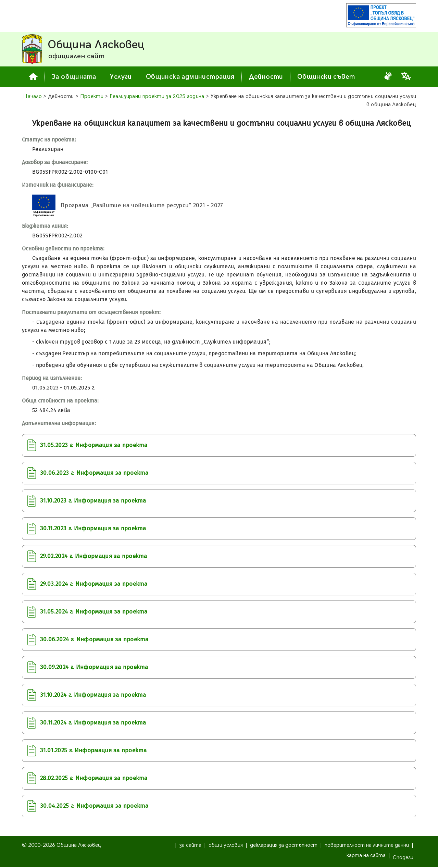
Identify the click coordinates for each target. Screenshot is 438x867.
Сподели (403, 857)
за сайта (190, 845)
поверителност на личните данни (367, 845)
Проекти (91, 96)
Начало (32, 96)
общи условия (226, 845)
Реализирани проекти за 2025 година (157, 96)
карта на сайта (366, 855)
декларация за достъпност (283, 845)
